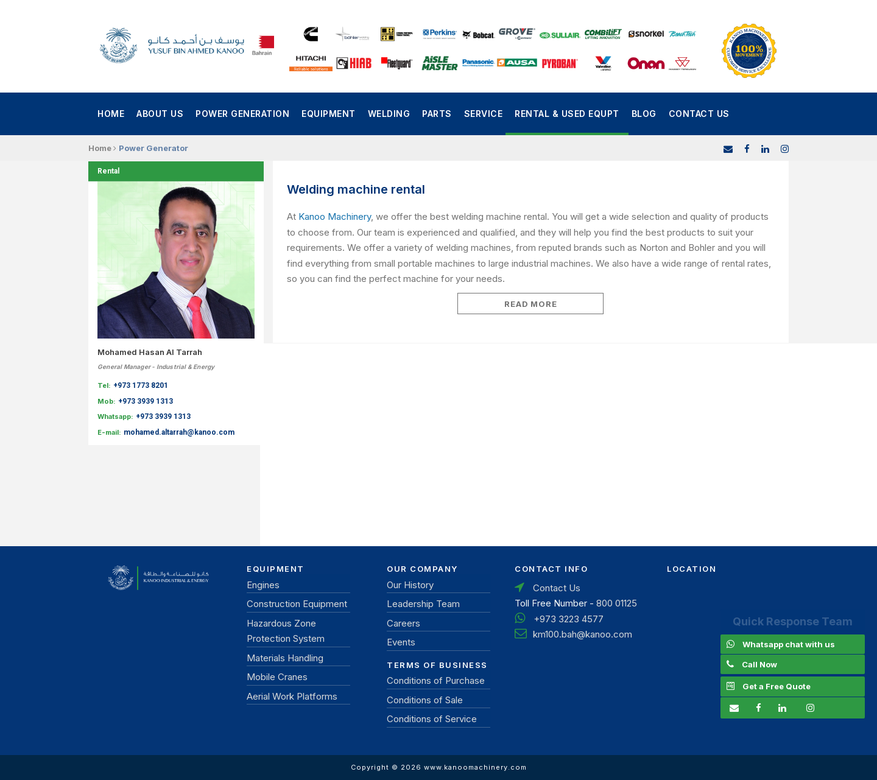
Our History (410, 585)
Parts (437, 113)
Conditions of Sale (425, 700)
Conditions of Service (432, 719)
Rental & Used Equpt (567, 113)
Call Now (759, 664)
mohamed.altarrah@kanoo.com (179, 432)
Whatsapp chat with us (788, 644)
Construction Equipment (297, 604)
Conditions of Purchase (436, 680)
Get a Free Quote (776, 686)
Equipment (328, 113)
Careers (403, 623)
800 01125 (616, 603)
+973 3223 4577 (569, 619)
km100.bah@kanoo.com (582, 634)
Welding (389, 113)
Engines (263, 585)
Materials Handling (285, 658)
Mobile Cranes (277, 677)
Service (483, 113)
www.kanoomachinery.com (475, 767)
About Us (159, 113)
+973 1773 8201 (140, 385)
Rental (108, 171)
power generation (242, 113)
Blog (644, 113)
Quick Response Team (793, 621)
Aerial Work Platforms (292, 696)
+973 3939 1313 (145, 401)
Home (110, 113)
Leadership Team (423, 604)
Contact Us (699, 113)
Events (401, 642)
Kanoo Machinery (334, 216)
